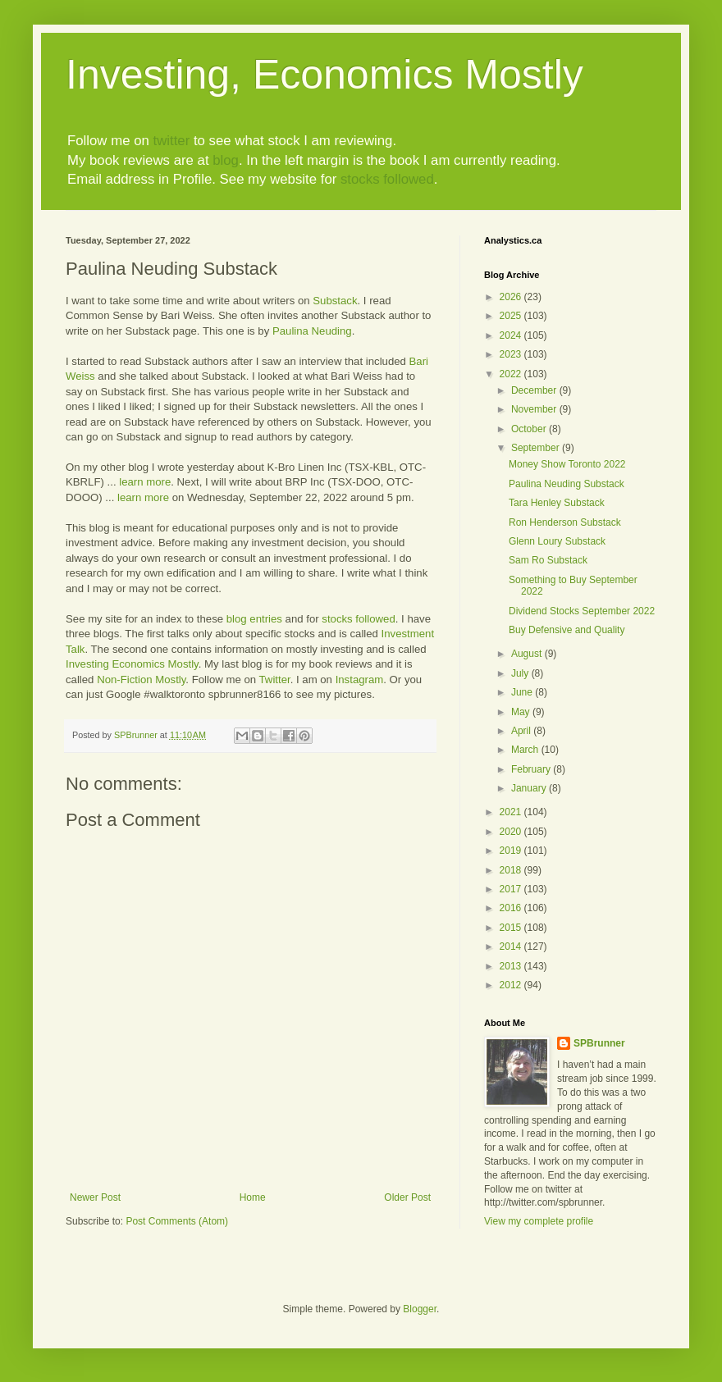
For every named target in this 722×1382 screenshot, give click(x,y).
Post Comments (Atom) (177, 1221)
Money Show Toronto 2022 (567, 464)
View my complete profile (538, 1221)
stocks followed (387, 179)
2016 (512, 908)
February (532, 769)
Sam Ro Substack (548, 560)
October (530, 429)
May (521, 712)
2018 (512, 870)
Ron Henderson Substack (565, 522)
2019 (512, 850)
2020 (512, 831)
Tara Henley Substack (557, 503)
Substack (335, 300)
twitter (171, 140)
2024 (512, 335)
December (535, 390)
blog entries (254, 619)
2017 (512, 889)
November (535, 409)
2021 (512, 812)
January (530, 788)
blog (225, 160)
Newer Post (95, 1197)
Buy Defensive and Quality (566, 630)
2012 (512, 985)
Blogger (419, 1309)
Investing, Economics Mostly (324, 75)
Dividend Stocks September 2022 (582, 611)
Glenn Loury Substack (557, 541)
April (522, 731)
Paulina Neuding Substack (566, 484)
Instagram (360, 679)
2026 (512, 297)
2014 (512, 946)
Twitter (274, 679)
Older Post (407, 1197)
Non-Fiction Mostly (141, 679)
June (523, 692)
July (521, 673)
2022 (512, 374)
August (528, 653)
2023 (512, 354)
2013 (512, 966)
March (526, 749)
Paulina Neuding (312, 331)
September (536, 448)
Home (253, 1197)
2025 (512, 316)
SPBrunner (599, 1043)
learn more (145, 482)
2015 (512, 927)
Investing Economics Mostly (132, 664)
